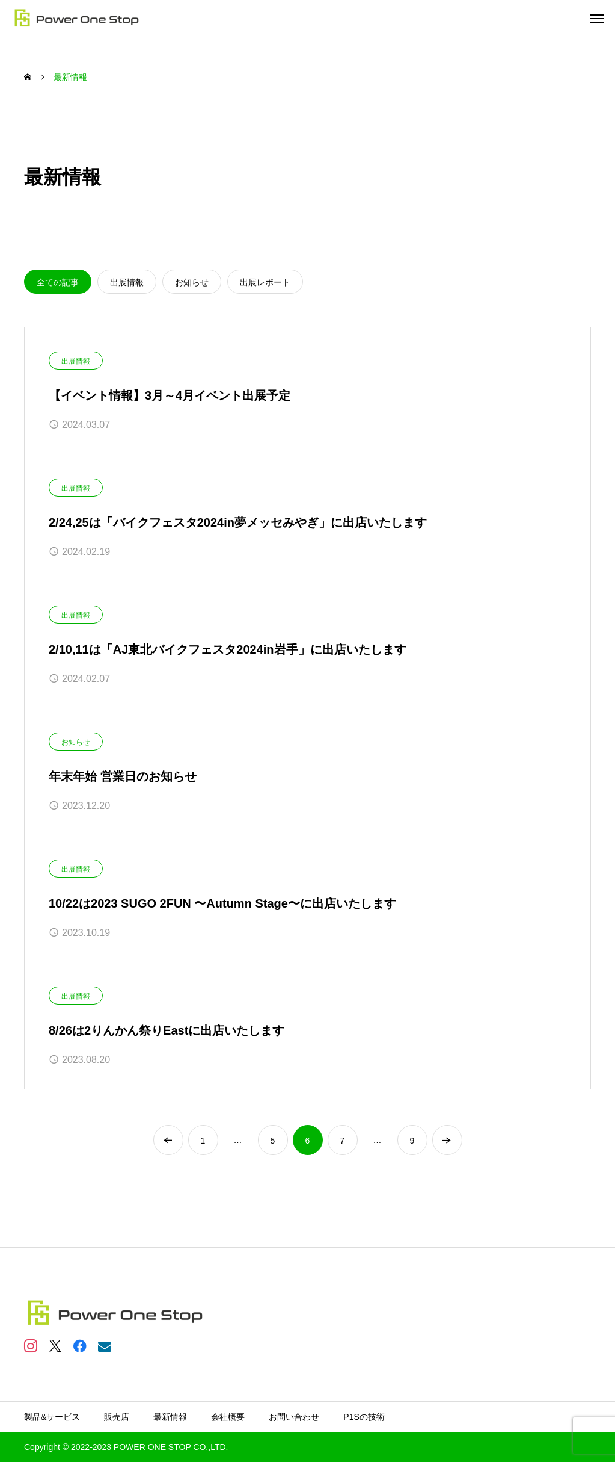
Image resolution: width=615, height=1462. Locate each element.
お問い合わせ (294, 1417)
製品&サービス (52, 1417)
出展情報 (75, 361)
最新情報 (170, 1417)
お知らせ (75, 742)
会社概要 (228, 1417)
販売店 (116, 1417)
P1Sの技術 (363, 1417)
